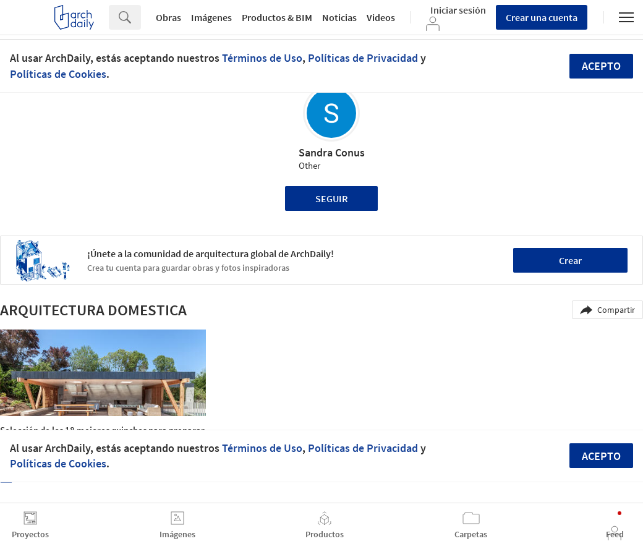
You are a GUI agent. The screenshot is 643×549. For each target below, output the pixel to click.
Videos (381, 17)
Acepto (601, 66)
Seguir (331, 198)
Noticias (339, 17)
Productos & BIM (277, 17)
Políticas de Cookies (58, 74)
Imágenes (211, 17)
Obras (168, 17)
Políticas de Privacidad (363, 58)
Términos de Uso (262, 58)
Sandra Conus (332, 152)
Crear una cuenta (541, 17)
